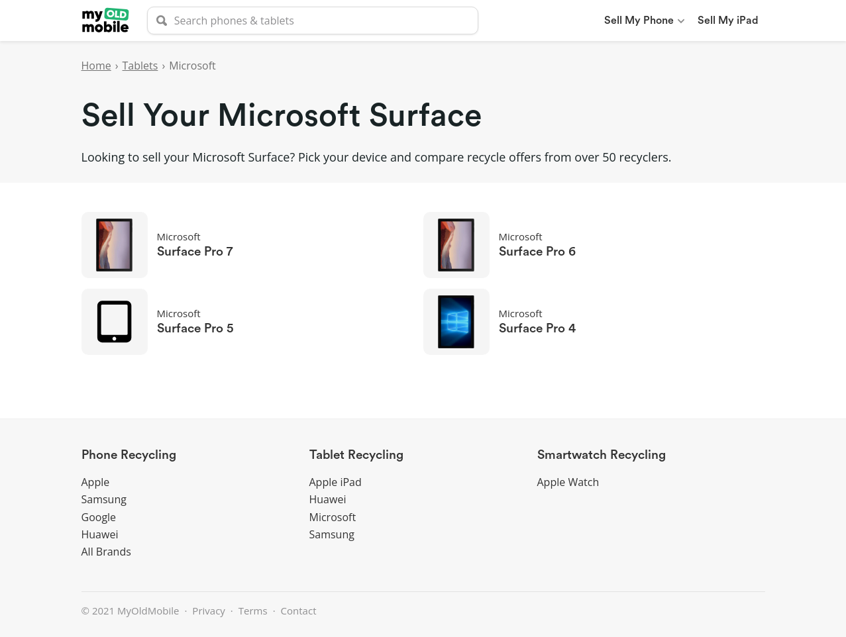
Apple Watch (568, 482)
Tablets (140, 65)
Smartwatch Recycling (601, 455)
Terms (253, 610)
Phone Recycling (128, 455)
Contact (299, 610)
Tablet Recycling (356, 455)
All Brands (106, 551)
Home (96, 65)
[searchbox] (312, 20)
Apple (95, 482)
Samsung (104, 499)
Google (99, 517)
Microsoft (332, 517)
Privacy (208, 610)
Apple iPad (335, 482)
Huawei (100, 534)
